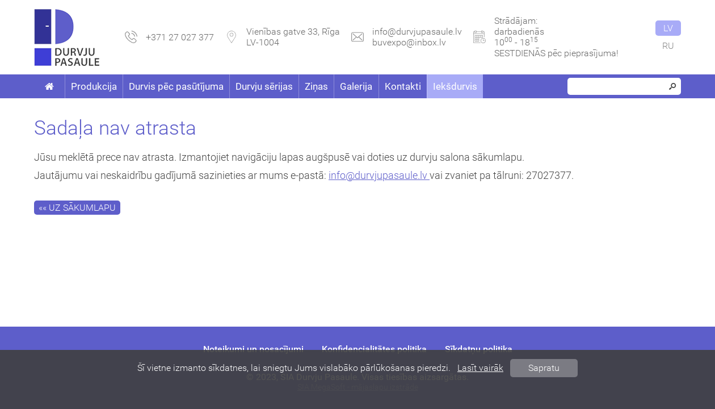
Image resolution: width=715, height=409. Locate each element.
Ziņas (316, 86)
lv (668, 28)
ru (668, 45)
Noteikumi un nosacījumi (253, 349)
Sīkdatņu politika (478, 349)
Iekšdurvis (455, 86)
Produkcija (94, 86)
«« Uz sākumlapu (77, 207)
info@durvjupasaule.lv (417, 31)
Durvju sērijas (264, 86)
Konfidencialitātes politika (374, 349)
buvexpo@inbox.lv (409, 42)
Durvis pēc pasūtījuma (176, 86)
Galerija (356, 86)
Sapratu (544, 367)
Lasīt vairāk (480, 367)
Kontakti (403, 86)
